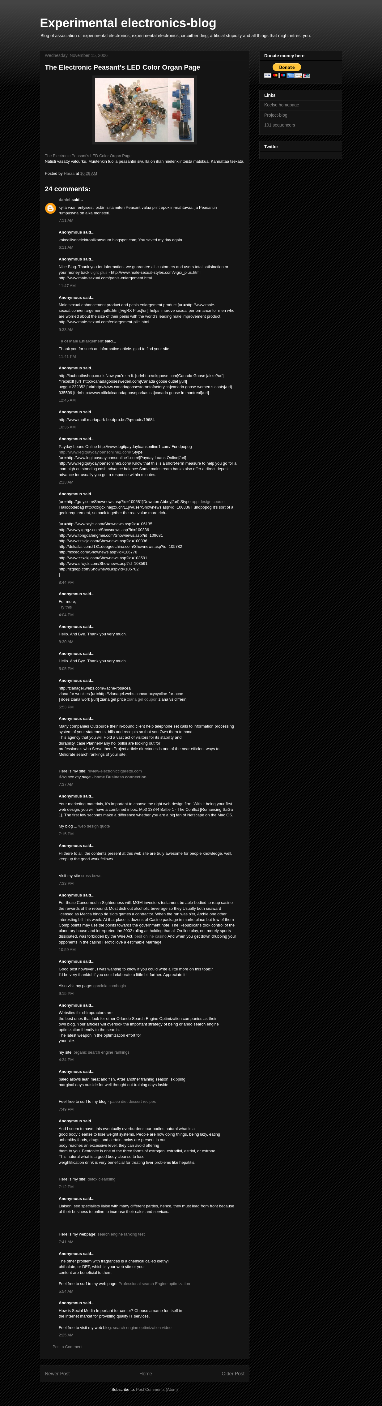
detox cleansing (101, 1179)
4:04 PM (66, 615)
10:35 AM (67, 427)
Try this (65, 607)
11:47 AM (67, 285)
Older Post (233, 1373)
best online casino (150, 936)
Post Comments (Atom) (157, 1389)
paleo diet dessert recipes (133, 1101)
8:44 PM (66, 582)
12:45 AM (67, 400)
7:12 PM (66, 1187)
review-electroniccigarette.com (114, 771)
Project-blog (275, 115)
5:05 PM (66, 668)
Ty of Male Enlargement (81, 341)
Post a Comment (68, 1346)
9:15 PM (66, 993)
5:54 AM (66, 1291)
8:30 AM (66, 641)
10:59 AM (67, 949)
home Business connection (120, 777)
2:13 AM (66, 482)
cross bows (91, 875)
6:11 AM (66, 247)
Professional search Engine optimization (154, 1283)
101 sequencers (279, 125)
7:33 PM (66, 883)
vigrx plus (99, 272)
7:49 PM (66, 1109)
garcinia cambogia (109, 985)
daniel (64, 199)
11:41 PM (67, 356)
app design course (208, 501)
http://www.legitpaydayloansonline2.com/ (95, 452)
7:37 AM (66, 784)
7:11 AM (66, 220)
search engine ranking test (121, 1234)
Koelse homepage (281, 104)
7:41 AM (66, 1242)
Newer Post (57, 1373)
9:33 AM (66, 329)
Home (145, 1373)
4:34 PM (66, 1059)
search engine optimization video (142, 1327)
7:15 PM (66, 834)
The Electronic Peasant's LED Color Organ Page (88, 155)
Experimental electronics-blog (128, 23)
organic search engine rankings (101, 1052)
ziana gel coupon (143, 699)
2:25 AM (66, 1335)
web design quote (94, 826)
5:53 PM (66, 707)
